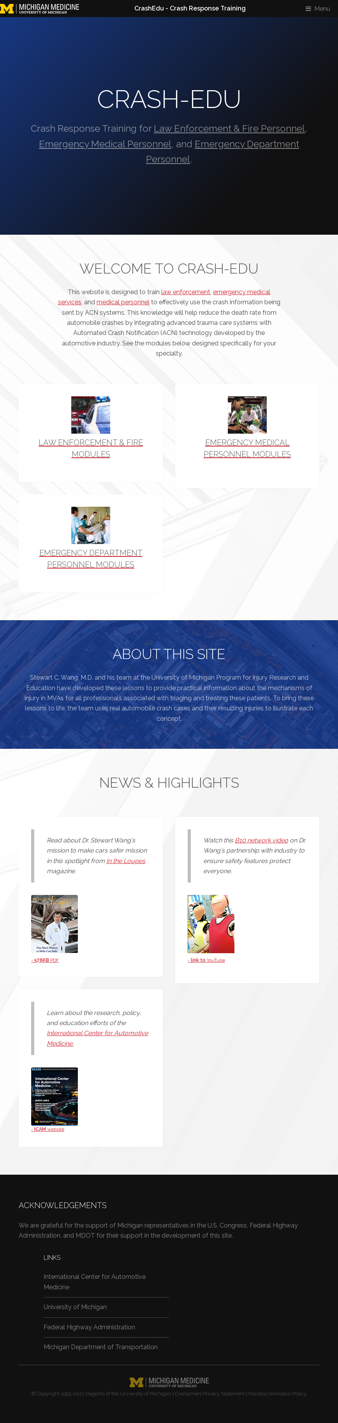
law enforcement (185, 292)
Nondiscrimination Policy (277, 1394)
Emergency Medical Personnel (105, 144)
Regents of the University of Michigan (128, 1394)
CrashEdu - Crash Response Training (190, 8)
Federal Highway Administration (89, 1327)
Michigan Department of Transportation (101, 1347)
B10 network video (261, 840)
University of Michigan (75, 1307)
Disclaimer (187, 1394)
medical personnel (123, 302)
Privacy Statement (223, 1394)
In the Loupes (125, 861)
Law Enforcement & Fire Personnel (229, 128)
